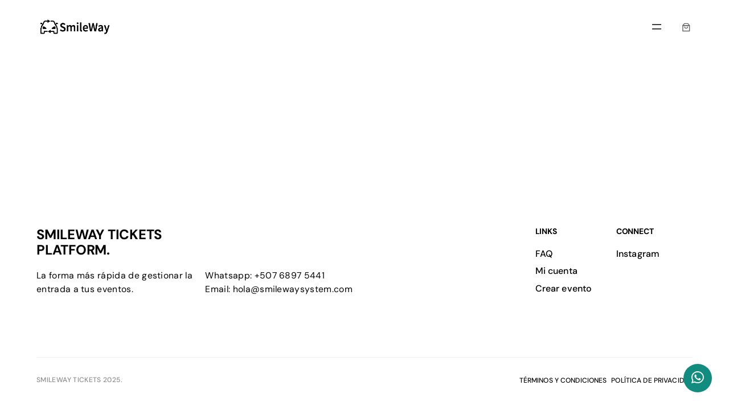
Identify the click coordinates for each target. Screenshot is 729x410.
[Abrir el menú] (657, 27)
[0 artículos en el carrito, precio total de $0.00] (686, 27)
